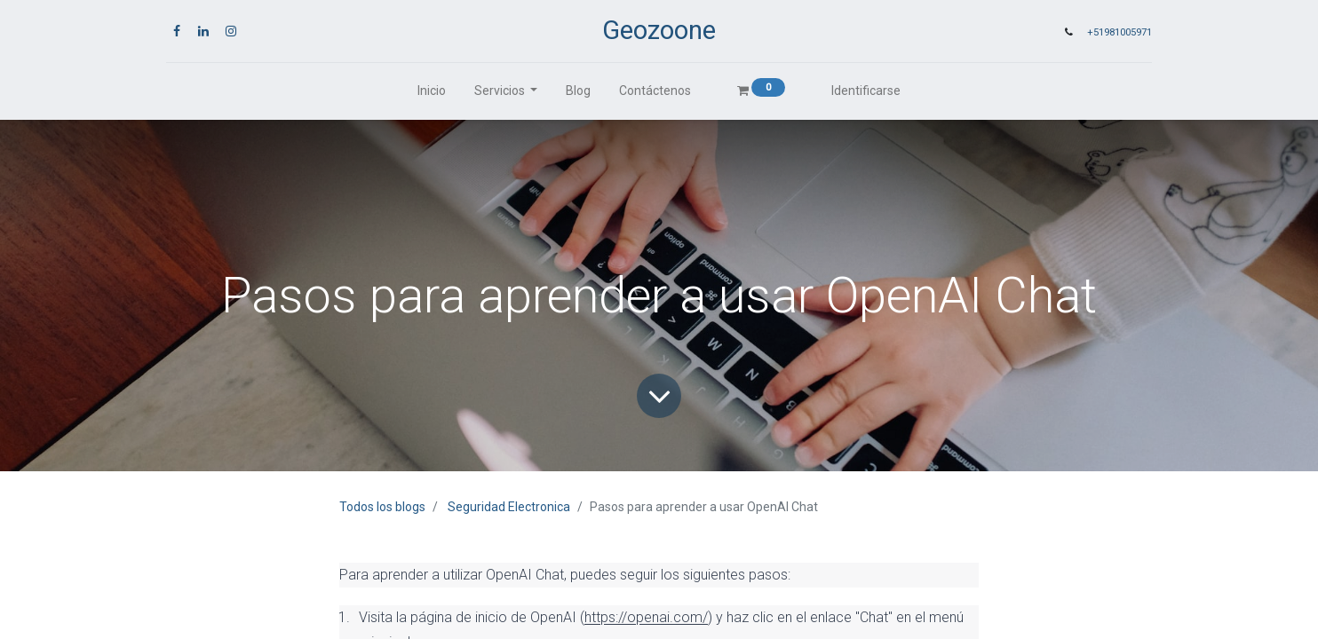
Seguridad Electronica (509, 507)
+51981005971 (1119, 32)
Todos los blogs (382, 507)
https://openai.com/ (646, 617)
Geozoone (659, 30)
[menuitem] (431, 91)
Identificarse (866, 90)
